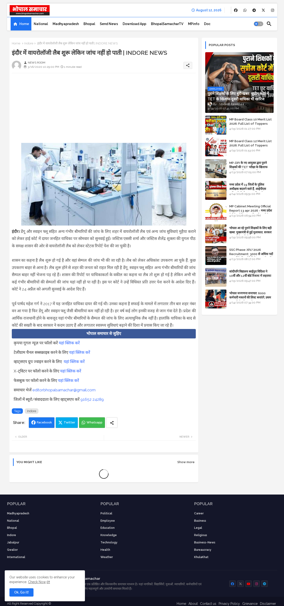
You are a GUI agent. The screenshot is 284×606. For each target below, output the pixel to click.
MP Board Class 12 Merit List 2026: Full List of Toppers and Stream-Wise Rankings (250, 145)
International (16, 557)
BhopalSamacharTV (167, 24)
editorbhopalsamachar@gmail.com (64, 390)
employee (107, 520)
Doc (207, 24)
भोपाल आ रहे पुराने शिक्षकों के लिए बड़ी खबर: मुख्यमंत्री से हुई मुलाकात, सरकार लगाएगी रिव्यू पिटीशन (250, 232)
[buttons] (236, 10)
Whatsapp (94, 422)
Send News (109, 24)
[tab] (21, 23)
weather (106, 557)
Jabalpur (13, 542)
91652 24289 (92, 399)
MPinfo (193, 24)
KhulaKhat (201, 557)
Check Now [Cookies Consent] (37, 582)
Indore (28, 43)
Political (106, 513)
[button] (258, 23)
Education (107, 527)
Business (200, 520)
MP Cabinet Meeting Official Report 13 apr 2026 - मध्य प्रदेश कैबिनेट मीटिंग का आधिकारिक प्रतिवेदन (250, 211)
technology (108, 542)
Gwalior (12, 549)
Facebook (44, 422)
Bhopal (89, 24)
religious (200, 535)
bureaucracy (202, 549)
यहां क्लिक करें (69, 343)
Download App (134, 24)
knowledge (108, 535)
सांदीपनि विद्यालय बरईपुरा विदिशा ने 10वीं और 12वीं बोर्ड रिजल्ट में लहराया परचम (250, 276)
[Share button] (111, 422)
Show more (186, 462)
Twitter (69, 422)
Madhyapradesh (66, 24)
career (199, 513)
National (41, 24)
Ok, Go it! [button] (21, 592)
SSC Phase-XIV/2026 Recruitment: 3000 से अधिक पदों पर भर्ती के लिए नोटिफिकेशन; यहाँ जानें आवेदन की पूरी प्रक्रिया (251, 256)
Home (24, 24)
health (105, 549)
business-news (204, 542)
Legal (198, 527)
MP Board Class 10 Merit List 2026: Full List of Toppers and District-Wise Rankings (250, 124)
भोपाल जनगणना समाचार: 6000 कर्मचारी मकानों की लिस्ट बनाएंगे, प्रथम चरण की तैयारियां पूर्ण (250, 297)
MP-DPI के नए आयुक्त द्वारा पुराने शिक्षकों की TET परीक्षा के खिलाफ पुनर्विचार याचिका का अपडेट (248, 167)
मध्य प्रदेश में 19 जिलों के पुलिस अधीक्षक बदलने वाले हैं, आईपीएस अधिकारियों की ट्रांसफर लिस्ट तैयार (248, 189)
